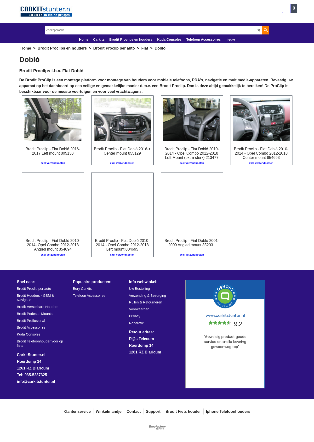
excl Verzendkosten (52, 163)
